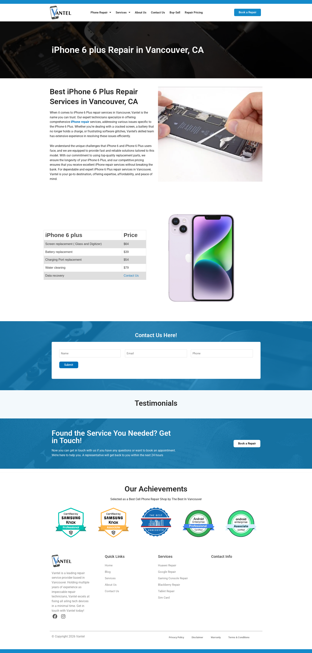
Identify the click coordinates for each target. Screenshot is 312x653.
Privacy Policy (176, 637)
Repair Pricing (194, 12)
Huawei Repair (167, 565)
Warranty (216, 637)
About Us (140, 12)
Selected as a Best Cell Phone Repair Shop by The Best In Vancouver (156, 499)
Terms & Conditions (239, 637)
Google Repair (167, 572)
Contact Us (158, 12)
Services (123, 12)
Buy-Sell (175, 12)
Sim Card (164, 597)
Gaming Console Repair (173, 578)
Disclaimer (197, 637)
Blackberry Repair (169, 584)
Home (109, 565)
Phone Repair (101, 12)
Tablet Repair (166, 591)
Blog (108, 572)
